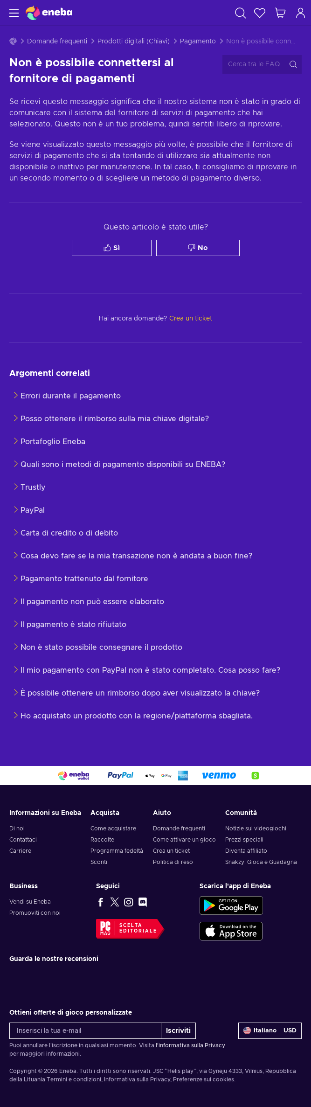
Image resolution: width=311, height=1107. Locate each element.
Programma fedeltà (116, 851)
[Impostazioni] (270, 1031)
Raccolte (102, 839)
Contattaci (23, 839)
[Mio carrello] (280, 13)
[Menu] (13, 13)
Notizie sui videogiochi (255, 828)
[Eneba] (49, 13)
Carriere (20, 851)
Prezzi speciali (244, 839)
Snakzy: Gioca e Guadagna (261, 862)
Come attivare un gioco (184, 839)
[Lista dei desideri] (259, 13)
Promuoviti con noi (35, 913)
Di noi (17, 828)
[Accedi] (300, 13)
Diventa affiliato (246, 851)
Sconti (98, 862)
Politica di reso (173, 862)
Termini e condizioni (74, 1079)
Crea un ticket (171, 851)
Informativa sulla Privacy (137, 1079)
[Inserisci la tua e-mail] (85, 1031)
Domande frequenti (57, 41)
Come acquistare (113, 828)
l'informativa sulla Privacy (190, 1045)
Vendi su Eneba (30, 902)
